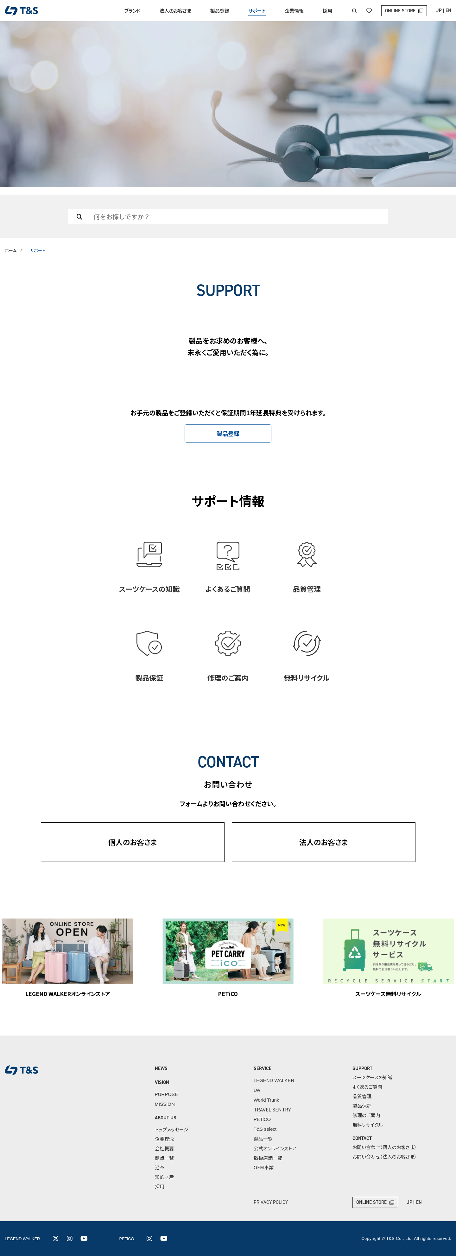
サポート (257, 10)
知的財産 (164, 1176)
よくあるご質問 (367, 1086)
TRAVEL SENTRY (272, 1109)
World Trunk (266, 1100)
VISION (162, 1082)
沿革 (159, 1167)
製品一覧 (263, 1139)
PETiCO (262, 1119)
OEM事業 (264, 1167)
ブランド (132, 10)
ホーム (10, 250)
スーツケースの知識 (372, 1077)
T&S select (265, 1129)
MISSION (165, 1104)
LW (257, 1090)
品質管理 (361, 1096)
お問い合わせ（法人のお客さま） (384, 1156)
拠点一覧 (164, 1157)
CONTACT (362, 1138)
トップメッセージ (171, 1129)
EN (448, 10)
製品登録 (219, 10)
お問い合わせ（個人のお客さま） (384, 1147)
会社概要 (164, 1148)
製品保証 (361, 1105)
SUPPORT (362, 1068)
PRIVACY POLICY (271, 1202)
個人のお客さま (132, 842)
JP (439, 10)
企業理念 (164, 1138)
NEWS (161, 1068)
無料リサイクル (367, 1124)
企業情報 (294, 10)
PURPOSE (166, 1094)
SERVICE (262, 1068)
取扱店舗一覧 (268, 1157)
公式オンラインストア (275, 1148)
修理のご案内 (366, 1115)
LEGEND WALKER (274, 1080)
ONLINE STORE (400, 11)
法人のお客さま (175, 10)
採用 (327, 10)
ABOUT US (165, 1118)
